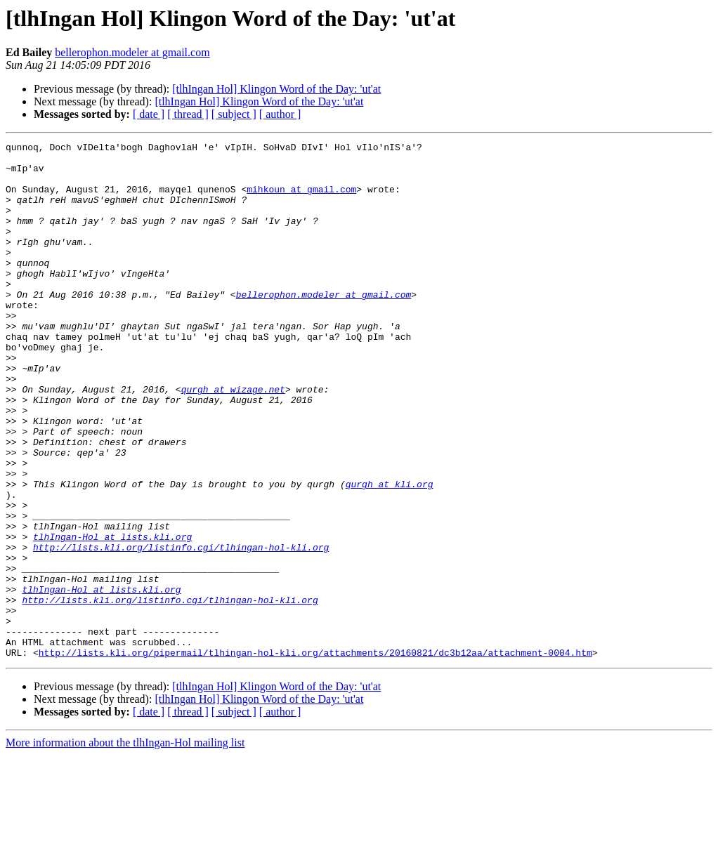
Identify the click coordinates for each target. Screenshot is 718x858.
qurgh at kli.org (389, 553)
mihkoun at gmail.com (301, 199)
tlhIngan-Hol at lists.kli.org (112, 616)
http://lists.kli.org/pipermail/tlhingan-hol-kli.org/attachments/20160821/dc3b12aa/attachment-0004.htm (315, 755)
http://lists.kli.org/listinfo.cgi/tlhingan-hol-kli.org (181, 629)
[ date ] (148, 114)
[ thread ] (188, 114)
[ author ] (280, 114)
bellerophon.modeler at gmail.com (132, 52)
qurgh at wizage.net (233, 439)
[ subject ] (233, 114)
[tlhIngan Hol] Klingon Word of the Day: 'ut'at (276, 89)
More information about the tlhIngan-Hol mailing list (125, 846)
